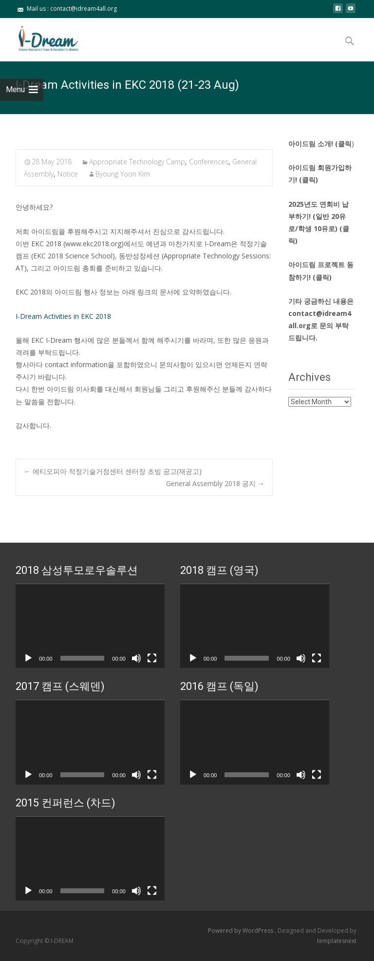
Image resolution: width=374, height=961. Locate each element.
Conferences (208, 161)
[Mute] (136, 658)
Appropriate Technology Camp (137, 161)
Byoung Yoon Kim (122, 173)
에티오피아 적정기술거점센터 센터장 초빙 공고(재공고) (113, 471)
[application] (90, 626)
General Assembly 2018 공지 (215, 483)
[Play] (28, 658)
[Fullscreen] (152, 658)
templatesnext (336, 941)
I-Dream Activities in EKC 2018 (63, 316)
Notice (67, 173)
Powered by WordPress (241, 930)
